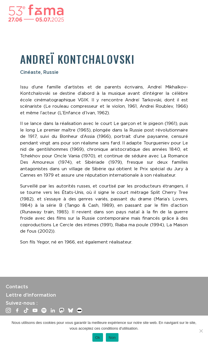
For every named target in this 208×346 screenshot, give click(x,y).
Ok (97, 337)
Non (112, 337)
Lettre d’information (31, 295)
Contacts (17, 286)
